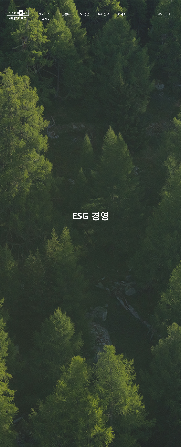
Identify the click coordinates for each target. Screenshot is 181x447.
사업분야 (64, 14)
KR (170, 14)
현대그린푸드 (21, 15)
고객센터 (44, 19)
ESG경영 (84, 14)
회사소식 (123, 14)
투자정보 (103, 14)
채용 (160, 14)
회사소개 (44, 14)
